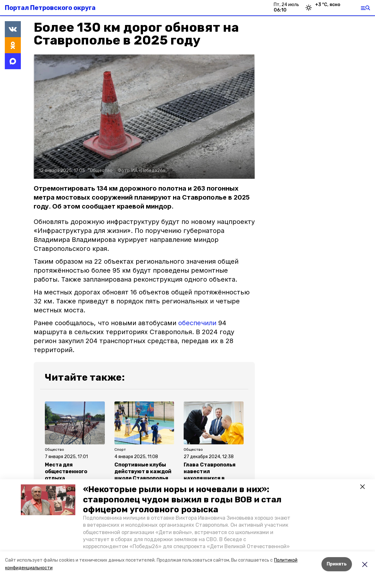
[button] (48, 499)
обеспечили (197, 323)
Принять (337, 564)
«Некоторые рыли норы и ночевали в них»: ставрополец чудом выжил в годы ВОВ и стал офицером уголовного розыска (182, 499)
